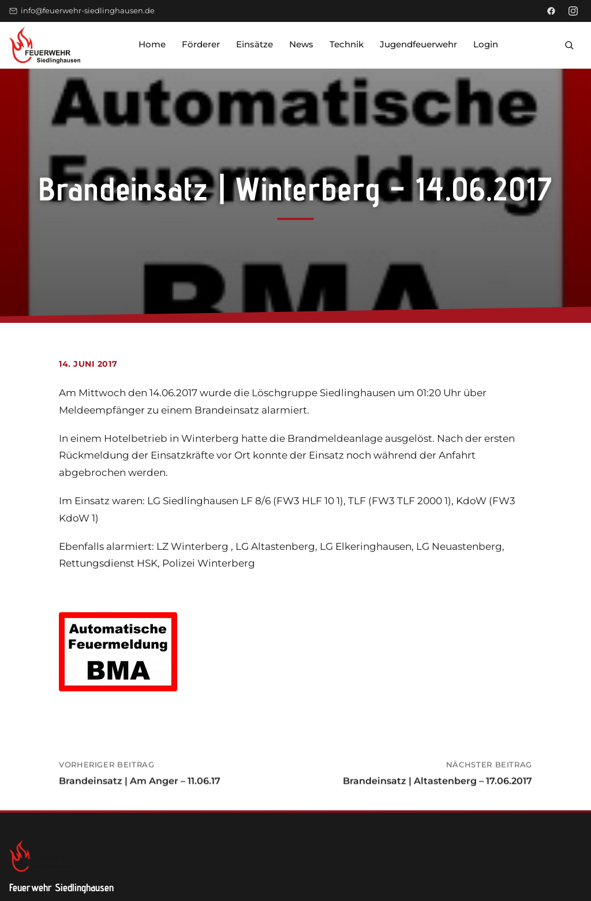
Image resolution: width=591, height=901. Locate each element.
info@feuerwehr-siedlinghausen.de (82, 10)
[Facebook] (551, 11)
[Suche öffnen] (569, 45)
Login (485, 44)
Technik (347, 44)
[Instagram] (573, 11)
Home (152, 44)
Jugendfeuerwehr (418, 44)
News (301, 44)
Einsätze (254, 44)
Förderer (201, 44)
